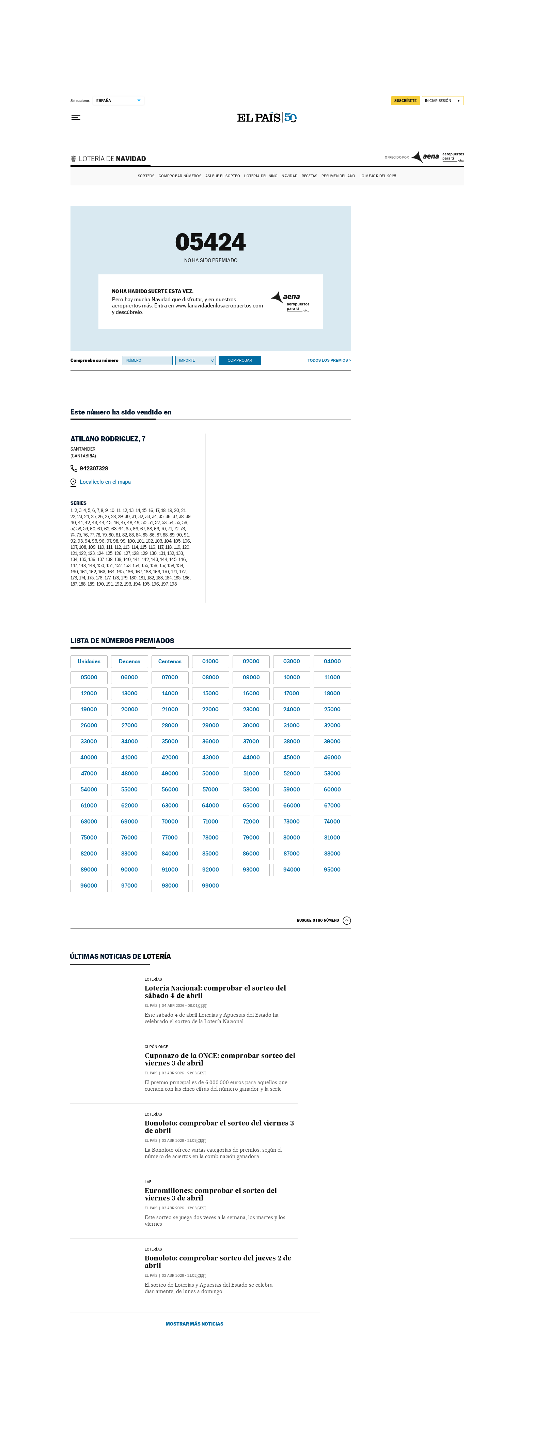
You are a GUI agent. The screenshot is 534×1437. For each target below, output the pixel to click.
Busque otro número (318, 920)
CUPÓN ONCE (156, 1047)
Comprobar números (180, 176)
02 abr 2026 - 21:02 (184, 1275)
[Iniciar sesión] (443, 100)
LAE (148, 1182)
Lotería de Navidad (111, 159)
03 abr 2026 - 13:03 (184, 1208)
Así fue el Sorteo (222, 176)
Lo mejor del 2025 (378, 176)
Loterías (153, 980)
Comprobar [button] (239, 360)
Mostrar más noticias (194, 1324)
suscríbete (405, 100)
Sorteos (146, 176)
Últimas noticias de (120, 956)
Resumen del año (338, 176)
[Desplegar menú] (75, 117)
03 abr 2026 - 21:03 (184, 1073)
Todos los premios (328, 360)
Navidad (289, 176)
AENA (437, 157)
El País (151, 1005)
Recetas (309, 176)
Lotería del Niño (260, 176)
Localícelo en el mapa (105, 482)
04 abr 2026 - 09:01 (184, 1005)
